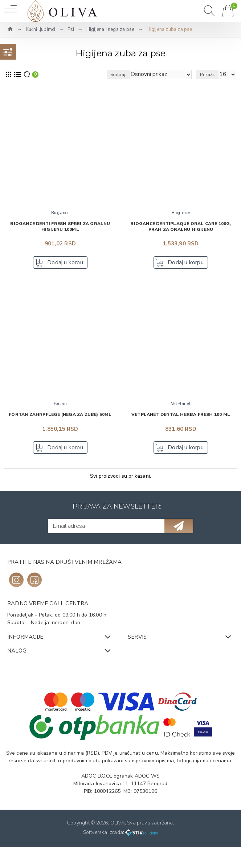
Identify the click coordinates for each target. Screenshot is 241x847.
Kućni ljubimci (41, 29)
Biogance (60, 213)
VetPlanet (181, 403)
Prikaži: (207, 74)
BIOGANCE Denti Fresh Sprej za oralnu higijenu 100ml (60, 226)
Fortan (60, 403)
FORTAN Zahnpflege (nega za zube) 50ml (60, 414)
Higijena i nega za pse (110, 29)
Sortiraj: (118, 74)
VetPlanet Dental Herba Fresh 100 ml (180, 414)
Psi (71, 29)
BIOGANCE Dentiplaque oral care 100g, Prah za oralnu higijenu (180, 226)
